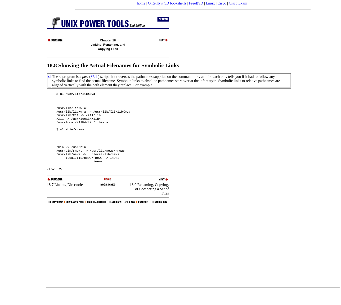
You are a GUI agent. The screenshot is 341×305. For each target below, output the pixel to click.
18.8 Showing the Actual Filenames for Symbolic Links (113, 65)
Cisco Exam (238, 3)
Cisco (221, 3)
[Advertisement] (21, 151)
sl (49, 77)
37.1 (93, 77)
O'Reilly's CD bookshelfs (167, 3)
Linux (210, 3)
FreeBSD (196, 3)
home (141, 3)
